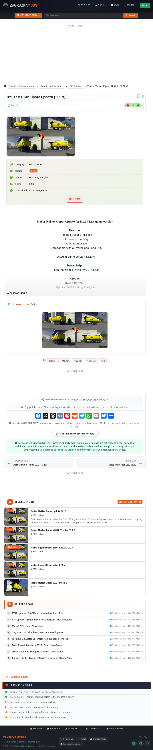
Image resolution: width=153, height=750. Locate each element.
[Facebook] (141, 743)
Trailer (52, 360)
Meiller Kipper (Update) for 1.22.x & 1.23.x (52, 547)
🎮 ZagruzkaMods (14, 737)
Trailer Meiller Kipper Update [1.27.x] (49, 511)
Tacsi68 (15, 105)
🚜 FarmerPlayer (93, 729)
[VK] (134, 743)
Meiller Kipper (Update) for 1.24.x (48, 565)
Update (92, 360)
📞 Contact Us (66, 738)
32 (103, 360)
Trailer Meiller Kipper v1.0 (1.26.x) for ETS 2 (53, 530)
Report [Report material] (75, 199)
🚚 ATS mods (35, 729)
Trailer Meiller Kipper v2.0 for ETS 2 (49, 582)
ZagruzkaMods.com (25, 746)
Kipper (78, 360)
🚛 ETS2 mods (54, 729)
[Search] (130, 15)
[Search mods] (83, 15)
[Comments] (140, 96)
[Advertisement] (76, 54)
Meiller (65, 360)
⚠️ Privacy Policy (98, 738)
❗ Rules (82, 738)
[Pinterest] (147, 743)
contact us (90, 449)
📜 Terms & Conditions (71, 744)
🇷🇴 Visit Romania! (115, 729)
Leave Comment (17, 676)
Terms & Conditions (68, 449)
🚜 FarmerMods (73, 729)
